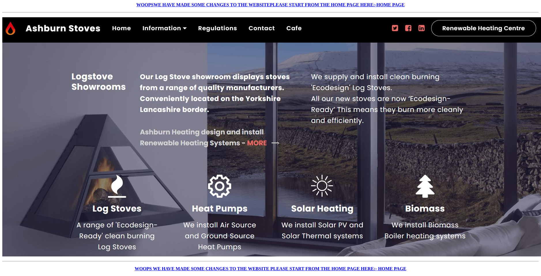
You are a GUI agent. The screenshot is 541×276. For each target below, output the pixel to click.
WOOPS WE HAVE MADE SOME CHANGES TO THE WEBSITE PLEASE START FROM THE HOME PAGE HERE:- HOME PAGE (270, 268)
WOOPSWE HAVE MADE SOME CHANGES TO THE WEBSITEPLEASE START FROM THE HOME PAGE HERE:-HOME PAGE (270, 4)
